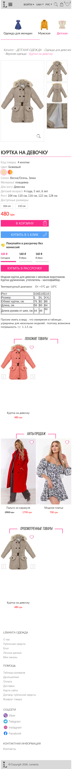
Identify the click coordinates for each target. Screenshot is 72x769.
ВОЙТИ (29, 4)
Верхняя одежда (16, 54)
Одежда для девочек (57, 50)
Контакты (9, 748)
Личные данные (12, 652)
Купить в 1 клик (29, 234)
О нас (6, 639)
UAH (40, 4)
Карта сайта (10, 690)
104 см (7, 206)
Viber (9, 715)
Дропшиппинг (11, 677)
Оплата (7, 681)
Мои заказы (10, 657)
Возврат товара (12, 699)
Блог (6, 648)
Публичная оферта (14, 643)
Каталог (9, 50)
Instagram (12, 727)
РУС (49, 4)
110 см (22, 206)
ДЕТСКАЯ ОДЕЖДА (28, 50)
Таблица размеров (14, 672)
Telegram (12, 721)
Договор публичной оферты (19, 694)
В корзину (32, 223)
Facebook (12, 733)
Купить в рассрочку (24, 268)
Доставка (8, 685)
